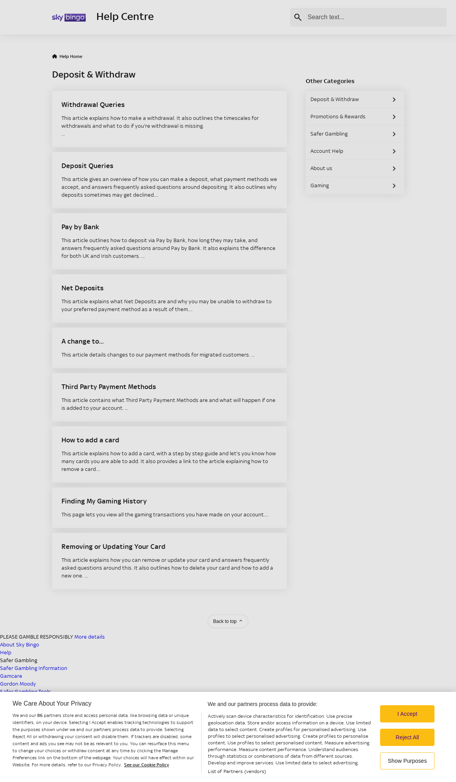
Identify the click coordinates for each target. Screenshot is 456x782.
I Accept (407, 730)
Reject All (407, 754)
